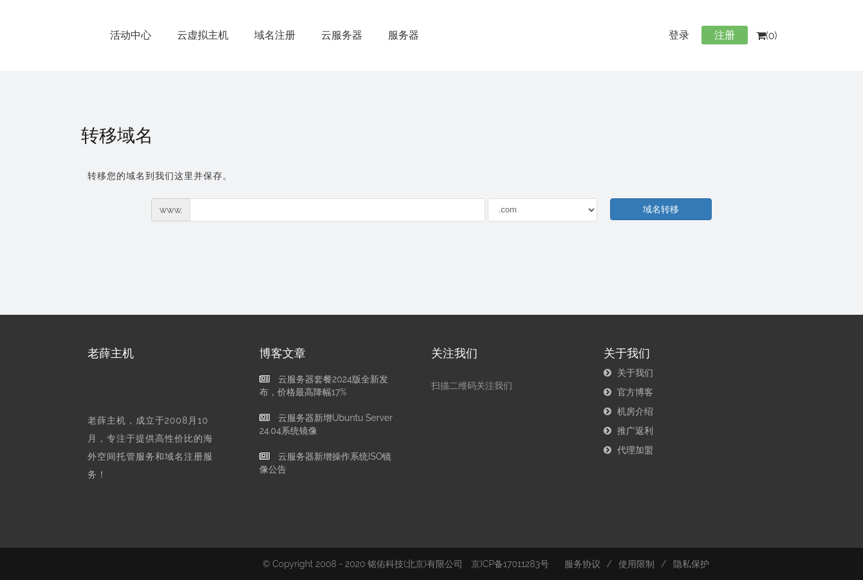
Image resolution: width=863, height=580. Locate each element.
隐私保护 (691, 564)
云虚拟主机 (202, 35)
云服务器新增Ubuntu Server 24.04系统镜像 (326, 424)
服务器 (403, 35)
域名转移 (661, 209)
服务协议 (582, 564)
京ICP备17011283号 (510, 564)
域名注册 (274, 35)
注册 (724, 35)
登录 (678, 35)
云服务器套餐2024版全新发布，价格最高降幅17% (323, 385)
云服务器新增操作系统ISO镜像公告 (325, 462)
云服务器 (341, 35)
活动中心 (130, 35)
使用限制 (636, 564)
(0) (766, 36)
